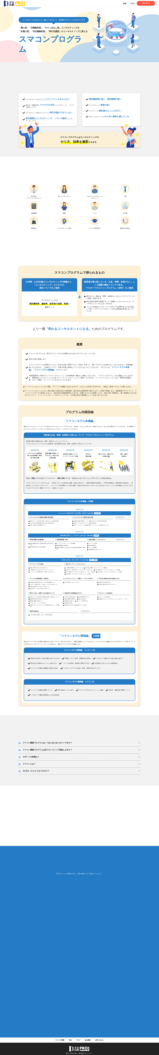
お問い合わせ (146, 3)
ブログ (132, 3)
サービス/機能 (59, 1036)
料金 (124, 3)
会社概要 (88, 1036)
